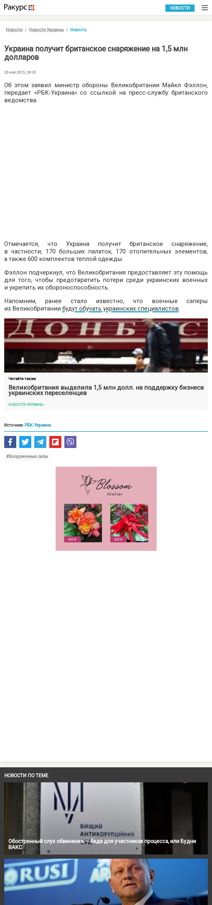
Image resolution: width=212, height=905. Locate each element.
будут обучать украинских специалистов (120, 308)
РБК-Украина (38, 425)
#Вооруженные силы (27, 456)
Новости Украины (46, 29)
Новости (180, 8)
